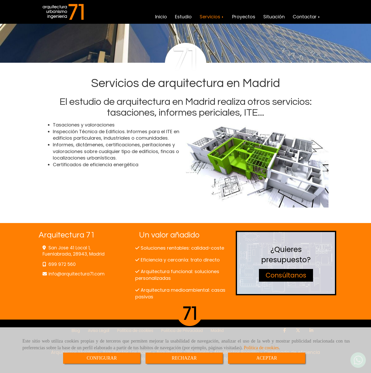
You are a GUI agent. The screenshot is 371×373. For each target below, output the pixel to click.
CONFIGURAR (102, 358)
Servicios (212, 16)
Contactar (307, 16)
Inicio (161, 16)
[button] (286, 275)
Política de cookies (261, 347)
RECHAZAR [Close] (184, 358)
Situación (274, 16)
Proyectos (243, 16)
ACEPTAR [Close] (266, 358)
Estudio (183, 16)
